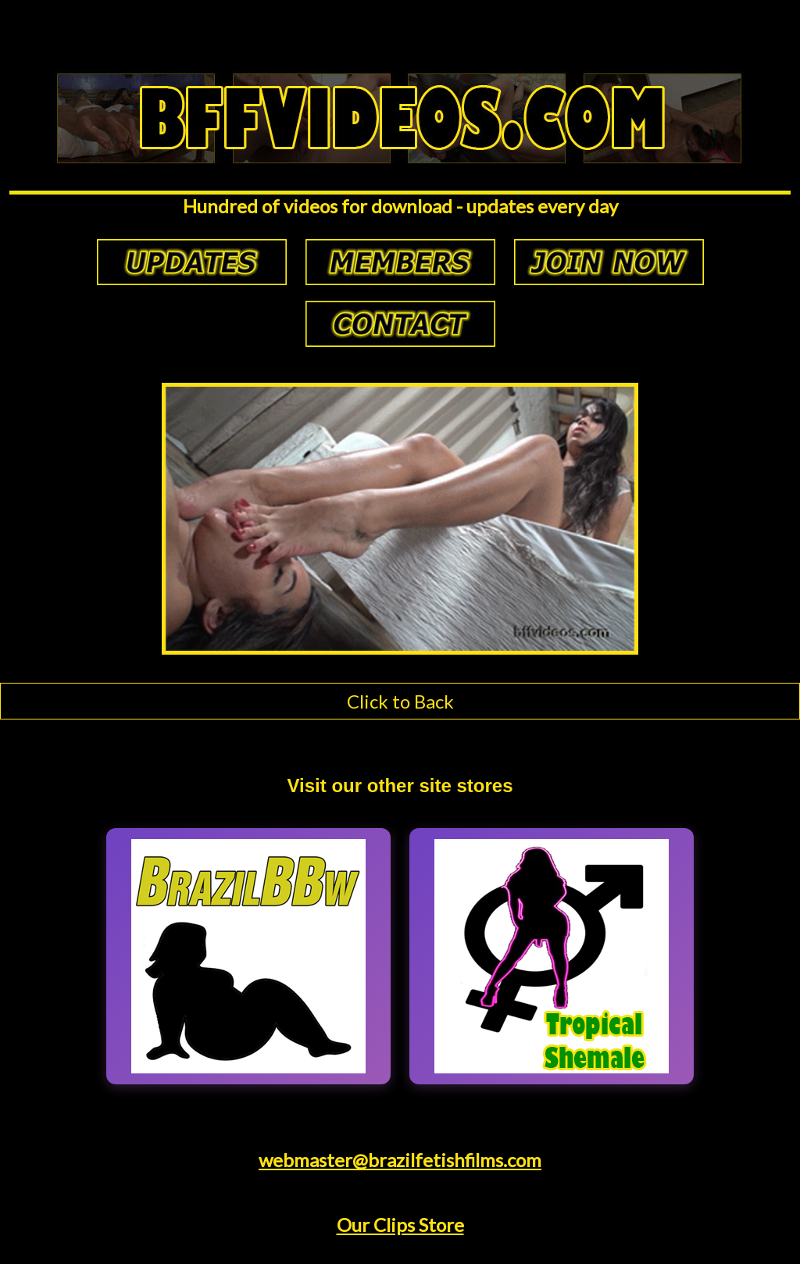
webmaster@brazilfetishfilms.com (400, 1159)
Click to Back (400, 701)
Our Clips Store (400, 1224)
